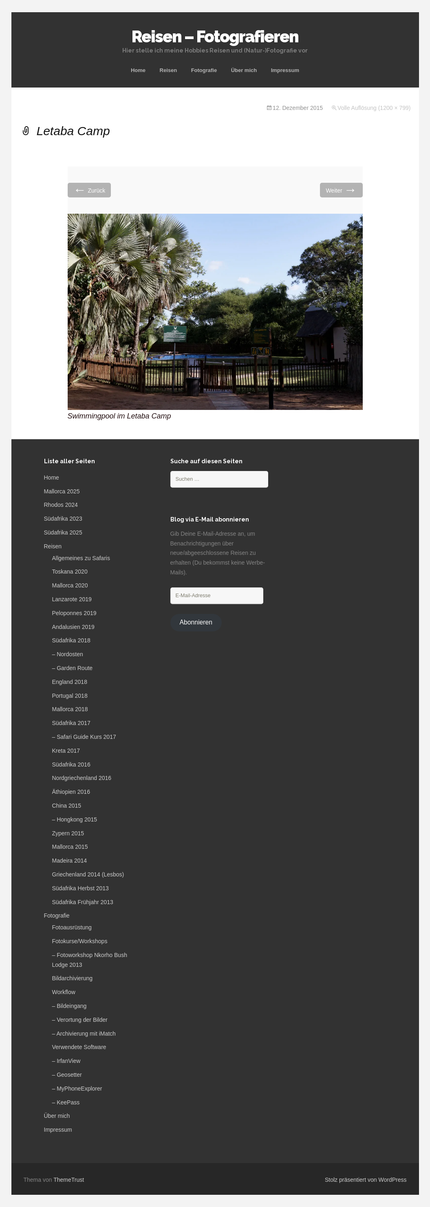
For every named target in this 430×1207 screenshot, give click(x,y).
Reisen (168, 70)
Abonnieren (195, 622)
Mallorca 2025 (62, 491)
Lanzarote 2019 (72, 599)
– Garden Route (72, 668)
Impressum (285, 70)
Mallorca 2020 (70, 585)
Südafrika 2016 (71, 764)
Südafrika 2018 (71, 640)
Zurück (89, 190)
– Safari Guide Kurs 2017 (84, 737)
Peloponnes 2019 (74, 613)
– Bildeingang (69, 1006)
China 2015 (67, 805)
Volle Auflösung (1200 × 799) (373, 108)
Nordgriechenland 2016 (82, 778)
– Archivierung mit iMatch (84, 1033)
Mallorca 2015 (70, 846)
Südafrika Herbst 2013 (80, 888)
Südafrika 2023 (63, 518)
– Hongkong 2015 (74, 819)
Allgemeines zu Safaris (81, 558)
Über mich (244, 70)
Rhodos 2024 (61, 505)
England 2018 (69, 682)
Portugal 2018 (70, 695)
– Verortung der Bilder (80, 1019)
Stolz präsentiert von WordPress (366, 1179)
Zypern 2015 (68, 833)
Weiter (341, 190)
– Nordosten (67, 654)
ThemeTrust (68, 1179)
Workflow (63, 992)
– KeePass (66, 1102)
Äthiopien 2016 (71, 792)
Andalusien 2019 (73, 627)
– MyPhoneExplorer (77, 1088)
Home (138, 70)
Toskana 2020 (70, 571)
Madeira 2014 (69, 860)
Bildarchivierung (72, 978)
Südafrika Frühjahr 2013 (82, 902)
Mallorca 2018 (70, 709)
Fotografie (204, 70)
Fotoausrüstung (72, 927)
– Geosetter (67, 1074)
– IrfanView (66, 1061)
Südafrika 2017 (71, 723)
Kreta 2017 (66, 750)
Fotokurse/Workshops (80, 941)
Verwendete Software (79, 1047)
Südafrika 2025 (63, 532)
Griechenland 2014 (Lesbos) (88, 874)
